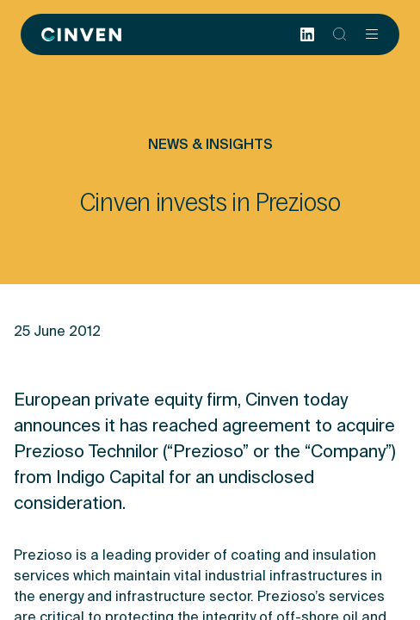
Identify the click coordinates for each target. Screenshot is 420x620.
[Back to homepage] (81, 34)
